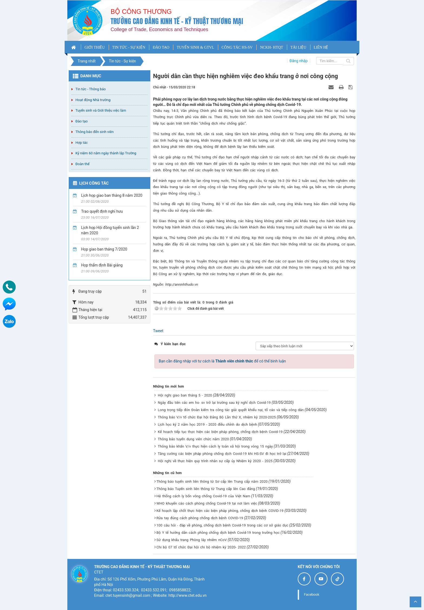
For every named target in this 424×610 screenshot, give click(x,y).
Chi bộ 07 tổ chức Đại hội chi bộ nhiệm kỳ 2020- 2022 (201, 547)
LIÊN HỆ (321, 47)
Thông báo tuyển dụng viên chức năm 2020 (193, 439)
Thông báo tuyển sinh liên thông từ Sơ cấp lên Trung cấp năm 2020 (212, 481)
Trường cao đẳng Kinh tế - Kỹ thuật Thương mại (177, 21)
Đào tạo (81, 121)
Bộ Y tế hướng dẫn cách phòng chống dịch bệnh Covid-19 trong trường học (218, 533)
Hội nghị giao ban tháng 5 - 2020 (185, 395)
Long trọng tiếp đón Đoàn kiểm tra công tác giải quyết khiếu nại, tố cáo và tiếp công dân (231, 410)
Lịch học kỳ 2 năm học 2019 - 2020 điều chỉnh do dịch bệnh (207, 424)
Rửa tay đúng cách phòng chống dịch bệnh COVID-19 (200, 518)
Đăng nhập (299, 61)
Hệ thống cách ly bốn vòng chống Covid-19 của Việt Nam (203, 496)
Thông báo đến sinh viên (94, 132)
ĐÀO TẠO (161, 47)
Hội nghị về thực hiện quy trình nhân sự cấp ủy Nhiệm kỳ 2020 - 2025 (215, 461)
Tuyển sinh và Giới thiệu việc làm (100, 110)
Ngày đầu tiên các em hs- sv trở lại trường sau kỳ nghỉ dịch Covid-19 (214, 403)
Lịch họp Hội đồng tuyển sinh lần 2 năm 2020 (110, 230)
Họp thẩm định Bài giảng (101, 265)
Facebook (311, 594)
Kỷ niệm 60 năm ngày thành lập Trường (105, 153)
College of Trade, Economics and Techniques (159, 29)
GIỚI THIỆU (94, 47)
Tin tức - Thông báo (90, 89)
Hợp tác (81, 143)
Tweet (158, 331)
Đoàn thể (82, 164)
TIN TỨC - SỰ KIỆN (128, 47)
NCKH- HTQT (271, 47)
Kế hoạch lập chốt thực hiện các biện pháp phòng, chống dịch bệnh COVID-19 (220, 511)
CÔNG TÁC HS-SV (237, 47)
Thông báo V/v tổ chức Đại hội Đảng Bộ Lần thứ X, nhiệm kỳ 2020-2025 (217, 417)
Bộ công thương (141, 11)
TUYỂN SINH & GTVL (195, 47)
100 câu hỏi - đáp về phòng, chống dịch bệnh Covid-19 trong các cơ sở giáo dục (222, 525)
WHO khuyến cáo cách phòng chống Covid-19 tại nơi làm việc (207, 503)
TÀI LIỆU (298, 47)
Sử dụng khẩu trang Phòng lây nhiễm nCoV (192, 540)
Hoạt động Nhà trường (92, 100)
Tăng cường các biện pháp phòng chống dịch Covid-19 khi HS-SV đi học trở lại (222, 454)
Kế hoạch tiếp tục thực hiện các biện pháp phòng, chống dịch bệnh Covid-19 (220, 432)
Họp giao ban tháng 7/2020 (104, 249)
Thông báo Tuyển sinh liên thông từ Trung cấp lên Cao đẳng (206, 489)
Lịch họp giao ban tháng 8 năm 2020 (111, 195)
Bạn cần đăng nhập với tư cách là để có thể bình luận (222, 361)
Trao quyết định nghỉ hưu (102, 211)
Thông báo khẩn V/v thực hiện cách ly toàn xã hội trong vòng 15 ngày (215, 446)
